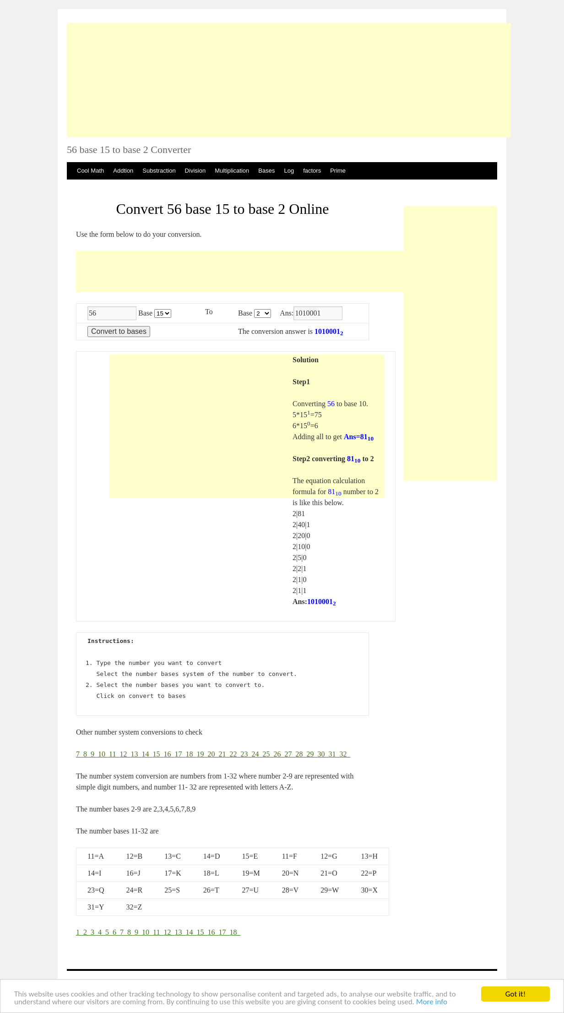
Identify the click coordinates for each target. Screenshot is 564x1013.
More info (431, 1002)
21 (223, 754)
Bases (266, 170)
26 (278, 754)
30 (322, 754)
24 (256, 754)
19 (201, 754)
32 (344, 754)
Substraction (158, 170)
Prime (338, 170)
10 (103, 754)
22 (234, 754)
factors (312, 170)
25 (267, 754)
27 (289, 754)
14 (146, 754)
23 (245, 754)
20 (212, 754)
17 (179, 754)
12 (124, 754)
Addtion (123, 170)
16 (168, 754)
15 (157, 754)
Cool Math (90, 170)
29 (311, 754)
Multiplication (232, 170)
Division (195, 170)
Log (289, 170)
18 (190, 754)
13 (135, 754)
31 (333, 754)
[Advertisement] (289, 80)
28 (300, 754)
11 (114, 754)
